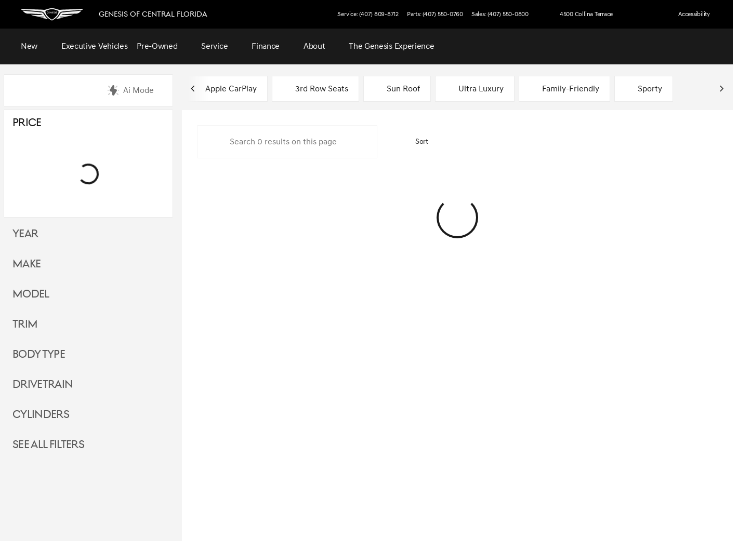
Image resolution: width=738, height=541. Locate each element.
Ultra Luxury (475, 90)
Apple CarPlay (225, 90)
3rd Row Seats (315, 90)
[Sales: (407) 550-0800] (500, 14)
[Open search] (703, 46)
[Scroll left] (193, 90)
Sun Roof (397, 90)
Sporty (643, 90)
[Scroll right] (721, 90)
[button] (640, 14)
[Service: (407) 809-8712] (367, 14)
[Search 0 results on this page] (287, 143)
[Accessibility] (689, 14)
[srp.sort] (416, 143)
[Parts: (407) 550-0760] (435, 14)
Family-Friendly (564, 90)
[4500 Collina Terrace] (581, 14)
